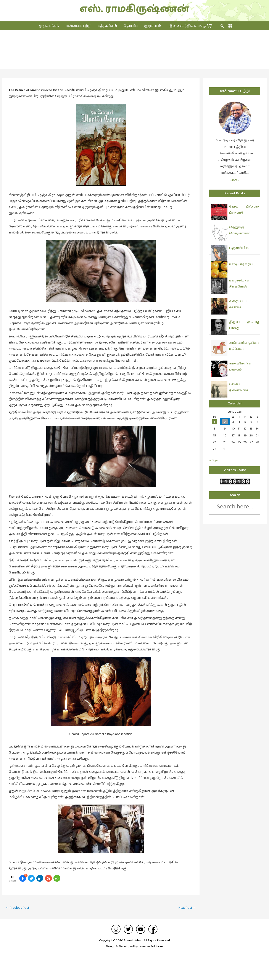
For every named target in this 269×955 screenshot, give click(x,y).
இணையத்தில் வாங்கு (190, 26)
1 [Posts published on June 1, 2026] (214, 421)
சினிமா (134, 53)
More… (235, 179)
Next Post (186, 907)
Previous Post (18, 907)
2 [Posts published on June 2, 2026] (225, 421)
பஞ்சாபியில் (238, 248)
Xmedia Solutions (151, 946)
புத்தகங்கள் (107, 25)
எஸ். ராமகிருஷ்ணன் (134, 9)
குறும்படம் (152, 25)
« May (213, 460)
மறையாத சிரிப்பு (242, 264)
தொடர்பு (131, 25)
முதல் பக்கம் (49, 25)
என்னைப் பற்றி (78, 25)
